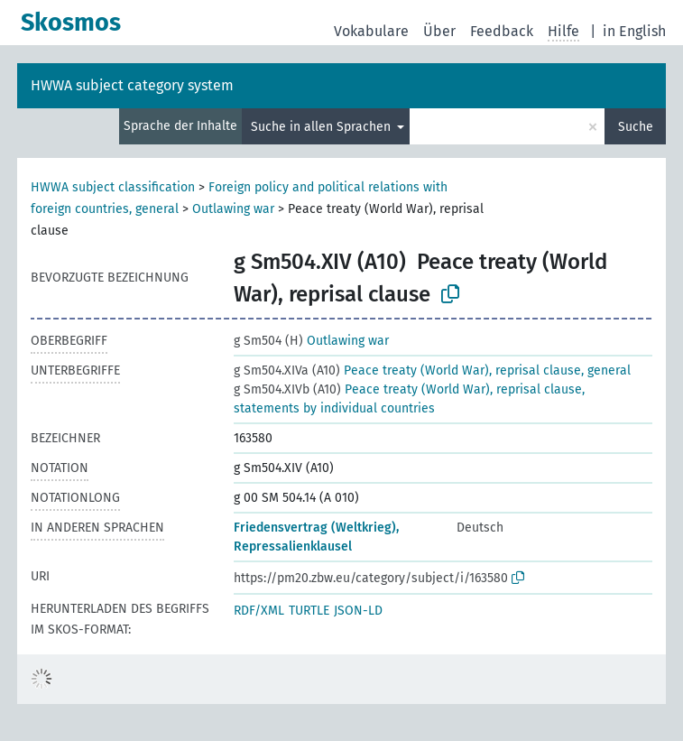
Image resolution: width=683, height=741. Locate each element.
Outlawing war (233, 209)
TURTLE (309, 610)
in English (634, 31)
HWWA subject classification (113, 187)
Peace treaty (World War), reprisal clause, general (432, 370)
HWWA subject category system (132, 85)
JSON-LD (358, 610)
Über (439, 31)
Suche (635, 126)
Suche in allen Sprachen (322, 126)
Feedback (501, 31)
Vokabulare (371, 31)
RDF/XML (259, 610)
